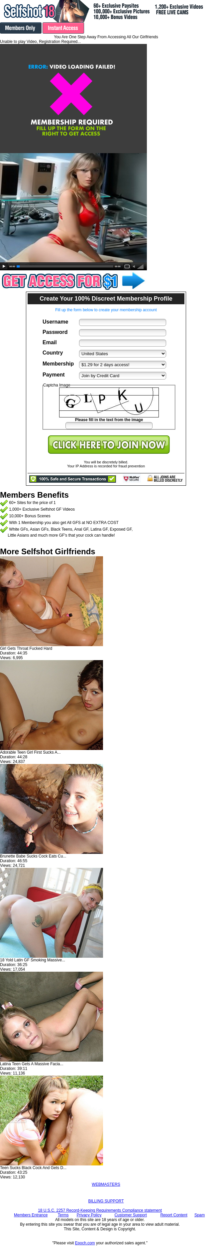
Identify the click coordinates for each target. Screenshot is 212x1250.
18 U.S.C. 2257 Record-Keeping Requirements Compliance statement (100, 1210)
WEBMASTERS (106, 1184)
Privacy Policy (89, 1215)
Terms (63, 1215)
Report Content (173, 1215)
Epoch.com (85, 1243)
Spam (199, 1215)
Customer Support (130, 1215)
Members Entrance (31, 1215)
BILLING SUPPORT (106, 1201)
